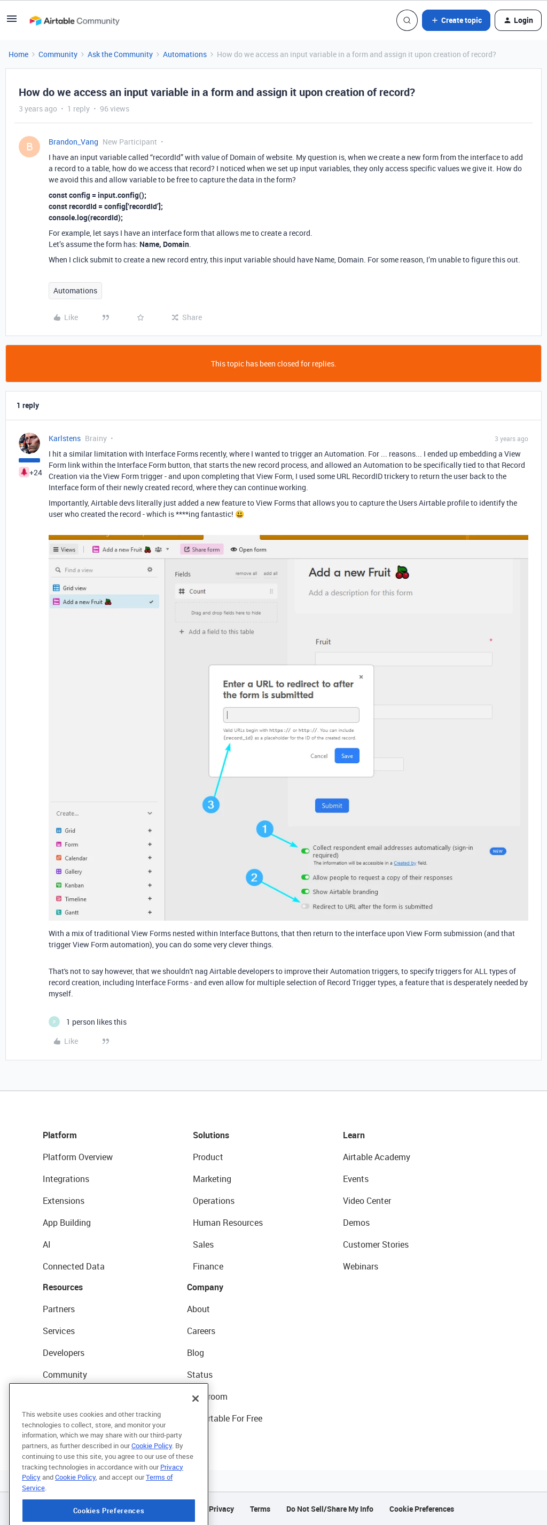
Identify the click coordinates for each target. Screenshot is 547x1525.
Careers (201, 1331)
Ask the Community (120, 54)
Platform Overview (78, 1157)
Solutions (211, 1135)
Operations (214, 1201)
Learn (354, 1135)
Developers (63, 1353)
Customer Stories (376, 1244)
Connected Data (74, 1266)
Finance (208, 1266)
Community (57, 54)
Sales (203, 1244)
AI (47, 1244)
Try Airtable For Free (224, 1418)
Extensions (63, 1201)
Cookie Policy (151, 1475)
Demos (356, 1222)
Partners (59, 1309)
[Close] (195, 1428)
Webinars (360, 1266)
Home (18, 54)
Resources (63, 1287)
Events (356, 1179)
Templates (62, 1396)
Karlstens (65, 438)
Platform (60, 1135)
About (198, 1309)
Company (205, 1287)
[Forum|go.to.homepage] (74, 20)
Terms (260, 1509)
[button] (11, 22)
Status (200, 1374)
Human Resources (228, 1222)
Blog (195, 1353)
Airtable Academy (376, 1157)
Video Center (367, 1201)
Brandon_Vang (73, 142)
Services (59, 1331)
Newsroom (207, 1396)
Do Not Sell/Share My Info (329, 1509)
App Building (67, 1222)
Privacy (221, 1509)
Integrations (66, 1179)
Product (208, 1157)
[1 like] (88, 1021)
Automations (185, 54)
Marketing (212, 1179)
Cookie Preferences (421, 1509)
